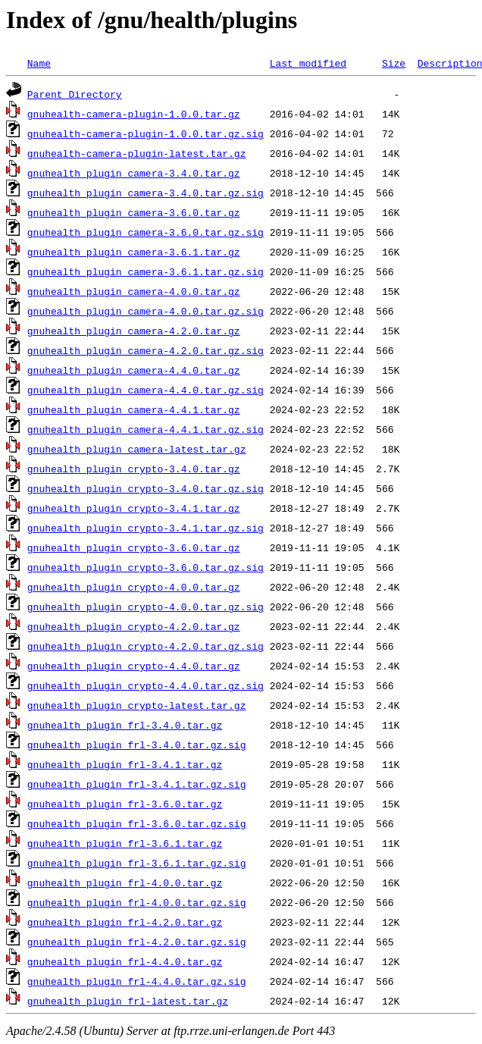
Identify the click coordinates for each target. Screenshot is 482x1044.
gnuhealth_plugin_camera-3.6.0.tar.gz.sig (145, 232)
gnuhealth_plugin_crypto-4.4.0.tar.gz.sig (145, 685)
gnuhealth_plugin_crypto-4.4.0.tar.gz (133, 665)
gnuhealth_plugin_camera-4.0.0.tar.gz (133, 291)
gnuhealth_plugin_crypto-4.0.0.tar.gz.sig (145, 606)
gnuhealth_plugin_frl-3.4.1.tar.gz (124, 764)
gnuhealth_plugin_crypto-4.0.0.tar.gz (133, 587)
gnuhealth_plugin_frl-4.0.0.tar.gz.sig (136, 902)
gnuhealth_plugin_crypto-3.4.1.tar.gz (133, 508)
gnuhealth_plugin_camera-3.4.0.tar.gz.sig (145, 192)
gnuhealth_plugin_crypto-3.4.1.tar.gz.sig (145, 528)
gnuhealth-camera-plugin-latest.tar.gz (136, 153)
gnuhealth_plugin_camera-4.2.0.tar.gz (133, 330)
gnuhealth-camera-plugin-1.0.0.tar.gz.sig (145, 133)
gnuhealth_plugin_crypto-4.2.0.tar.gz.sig (145, 646)
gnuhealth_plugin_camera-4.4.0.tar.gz (133, 370)
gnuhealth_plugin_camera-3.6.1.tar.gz (133, 252)
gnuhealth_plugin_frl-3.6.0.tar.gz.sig (136, 823)
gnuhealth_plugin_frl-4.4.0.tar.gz (124, 961)
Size (393, 63)
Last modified (308, 63)
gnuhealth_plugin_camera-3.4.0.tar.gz (133, 173)
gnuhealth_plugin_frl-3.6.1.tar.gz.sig (136, 863)
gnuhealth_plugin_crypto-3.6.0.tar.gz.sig (145, 567)
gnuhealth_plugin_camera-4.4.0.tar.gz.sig (145, 390)
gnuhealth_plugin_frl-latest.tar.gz (127, 1001)
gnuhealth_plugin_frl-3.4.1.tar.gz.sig (136, 784)
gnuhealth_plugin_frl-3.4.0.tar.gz (124, 725)
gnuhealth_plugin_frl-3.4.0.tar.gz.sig (136, 744)
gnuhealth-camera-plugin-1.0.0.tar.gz (133, 114)
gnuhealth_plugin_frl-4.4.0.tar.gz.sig (136, 981)
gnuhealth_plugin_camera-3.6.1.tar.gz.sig (145, 271)
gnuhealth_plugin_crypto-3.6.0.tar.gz (133, 547)
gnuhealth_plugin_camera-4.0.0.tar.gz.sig (145, 311)
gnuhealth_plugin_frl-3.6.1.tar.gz (124, 843)
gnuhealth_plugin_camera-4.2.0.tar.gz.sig (145, 350)
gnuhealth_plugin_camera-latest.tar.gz (136, 449)
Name (39, 63)
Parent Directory (74, 94)
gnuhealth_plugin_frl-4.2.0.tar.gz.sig (136, 941)
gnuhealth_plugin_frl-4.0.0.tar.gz (124, 882)
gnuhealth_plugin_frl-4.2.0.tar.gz (124, 922)
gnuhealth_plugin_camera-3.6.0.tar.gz (133, 212)
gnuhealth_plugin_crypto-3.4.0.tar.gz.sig (145, 488)
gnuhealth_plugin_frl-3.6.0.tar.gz (124, 803)
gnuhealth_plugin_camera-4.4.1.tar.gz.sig (145, 429)
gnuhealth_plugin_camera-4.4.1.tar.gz (133, 409)
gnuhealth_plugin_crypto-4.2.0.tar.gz (133, 626)
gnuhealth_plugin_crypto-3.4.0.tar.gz (133, 468)
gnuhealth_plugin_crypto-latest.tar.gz (136, 705)
